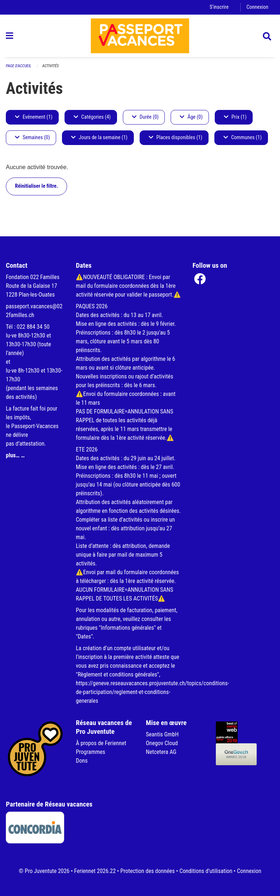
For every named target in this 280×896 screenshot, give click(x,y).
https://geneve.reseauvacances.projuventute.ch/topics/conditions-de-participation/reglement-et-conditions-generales (152, 692)
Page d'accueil (18, 66)
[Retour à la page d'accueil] (140, 35)
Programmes (90, 751)
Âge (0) (191, 117)
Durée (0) (145, 117)
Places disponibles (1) (175, 137)
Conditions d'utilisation (205, 871)
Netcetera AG (161, 751)
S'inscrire (219, 7)
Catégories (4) (92, 117)
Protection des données (147, 871)
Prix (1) (235, 117)
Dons (82, 760)
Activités (50, 66)
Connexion (257, 7)
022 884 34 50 (33, 326)
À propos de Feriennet (101, 743)
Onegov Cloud (162, 743)
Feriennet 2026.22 (95, 871)
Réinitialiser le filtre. (36, 186)
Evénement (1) (33, 117)
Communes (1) (242, 137)
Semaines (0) (32, 137)
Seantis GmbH (162, 734)
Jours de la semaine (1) (99, 137)
